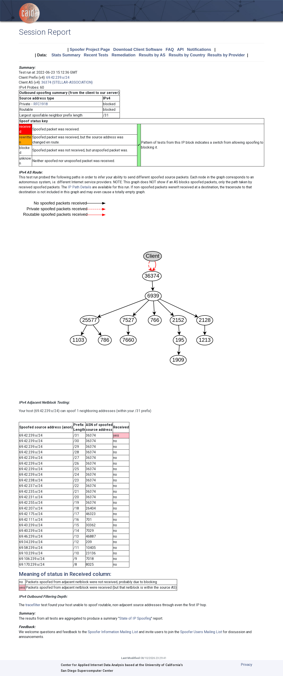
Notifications (199, 49)
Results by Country (187, 55)
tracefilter (32, 605)
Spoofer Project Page (90, 49)
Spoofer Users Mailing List (201, 632)
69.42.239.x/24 (57, 77)
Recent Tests (96, 55)
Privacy (246, 665)
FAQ (170, 49)
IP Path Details (79, 187)
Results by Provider (226, 55)
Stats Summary (66, 55)
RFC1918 (40, 104)
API (180, 49)
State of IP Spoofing (135, 618)
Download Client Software (137, 49)
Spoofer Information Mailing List (113, 632)
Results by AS (152, 55)
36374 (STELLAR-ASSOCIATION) (67, 82)
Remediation (124, 55)
